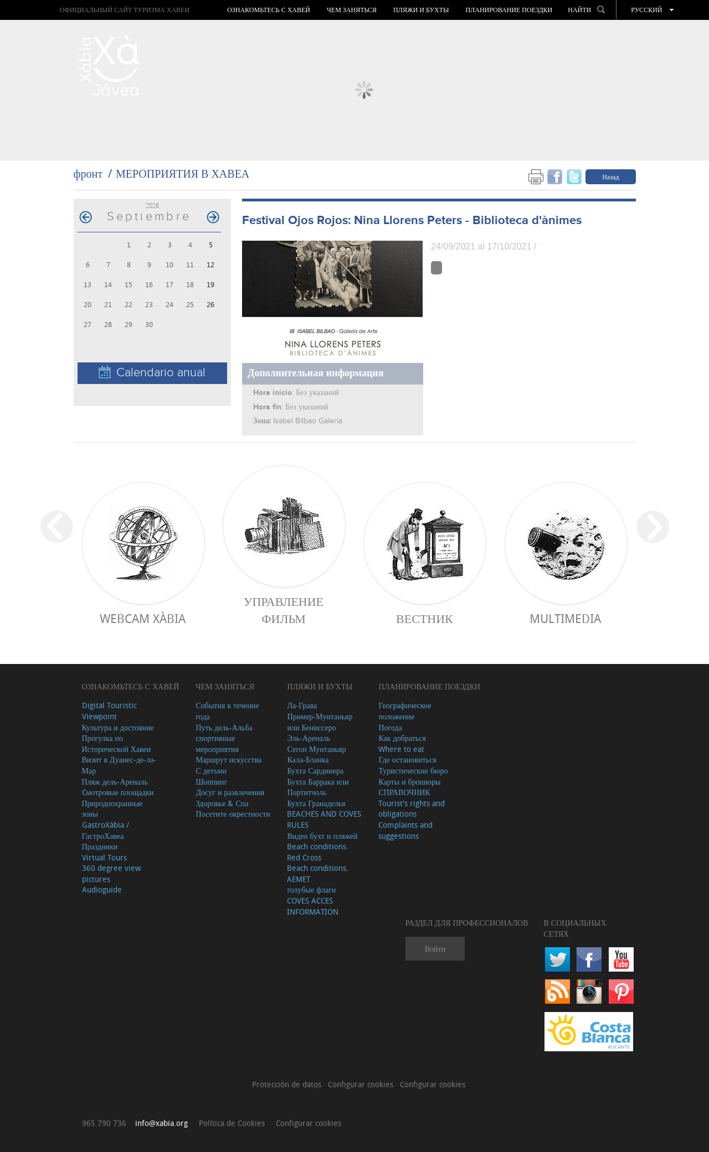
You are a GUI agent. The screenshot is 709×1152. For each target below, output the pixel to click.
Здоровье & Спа (222, 803)
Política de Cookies (232, 1123)
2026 (152, 205)
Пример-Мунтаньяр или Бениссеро (319, 722)
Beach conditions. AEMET (317, 873)
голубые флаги (311, 889)
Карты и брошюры (409, 781)
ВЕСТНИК (424, 618)
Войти (435, 948)
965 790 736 (104, 1123)
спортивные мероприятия (217, 743)
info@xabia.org (161, 1123)
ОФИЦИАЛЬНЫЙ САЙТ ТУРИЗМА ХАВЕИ (124, 9)
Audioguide (102, 889)
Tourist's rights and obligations (411, 808)
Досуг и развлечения (230, 792)
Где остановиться (407, 759)
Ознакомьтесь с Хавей (268, 10)
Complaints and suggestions (405, 830)
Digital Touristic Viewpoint (109, 711)
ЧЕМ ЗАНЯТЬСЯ (352, 10)
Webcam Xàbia (143, 618)
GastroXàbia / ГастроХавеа (105, 830)
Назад (610, 176)
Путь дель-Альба (224, 727)
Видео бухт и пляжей (322, 836)
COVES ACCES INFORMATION (312, 906)
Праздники (100, 846)
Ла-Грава (302, 705)
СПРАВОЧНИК (404, 792)
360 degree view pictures (111, 873)
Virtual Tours (104, 857)
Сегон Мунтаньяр (316, 749)
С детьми (211, 770)
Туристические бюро (413, 770)
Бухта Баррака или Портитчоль (317, 787)
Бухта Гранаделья (316, 803)
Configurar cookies (361, 1084)
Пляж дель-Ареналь (115, 781)
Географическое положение (404, 711)
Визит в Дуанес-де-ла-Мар (119, 765)
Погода (390, 727)
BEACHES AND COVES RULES (324, 819)
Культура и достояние (118, 727)
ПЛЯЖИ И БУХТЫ (421, 10)
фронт (88, 173)
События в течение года (227, 711)
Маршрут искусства (228, 759)
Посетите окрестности (233, 813)
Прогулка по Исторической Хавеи (116, 743)
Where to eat (401, 749)
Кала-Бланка (307, 759)
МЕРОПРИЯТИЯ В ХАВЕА (182, 173)
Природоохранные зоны (112, 808)
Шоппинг (211, 781)
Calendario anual (152, 373)
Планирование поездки (508, 10)
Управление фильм (283, 609)
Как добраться (401, 738)
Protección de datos (287, 1084)
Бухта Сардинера (315, 770)
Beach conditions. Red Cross (317, 852)
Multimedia (565, 618)
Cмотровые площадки (118, 792)
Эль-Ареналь (308, 738)
